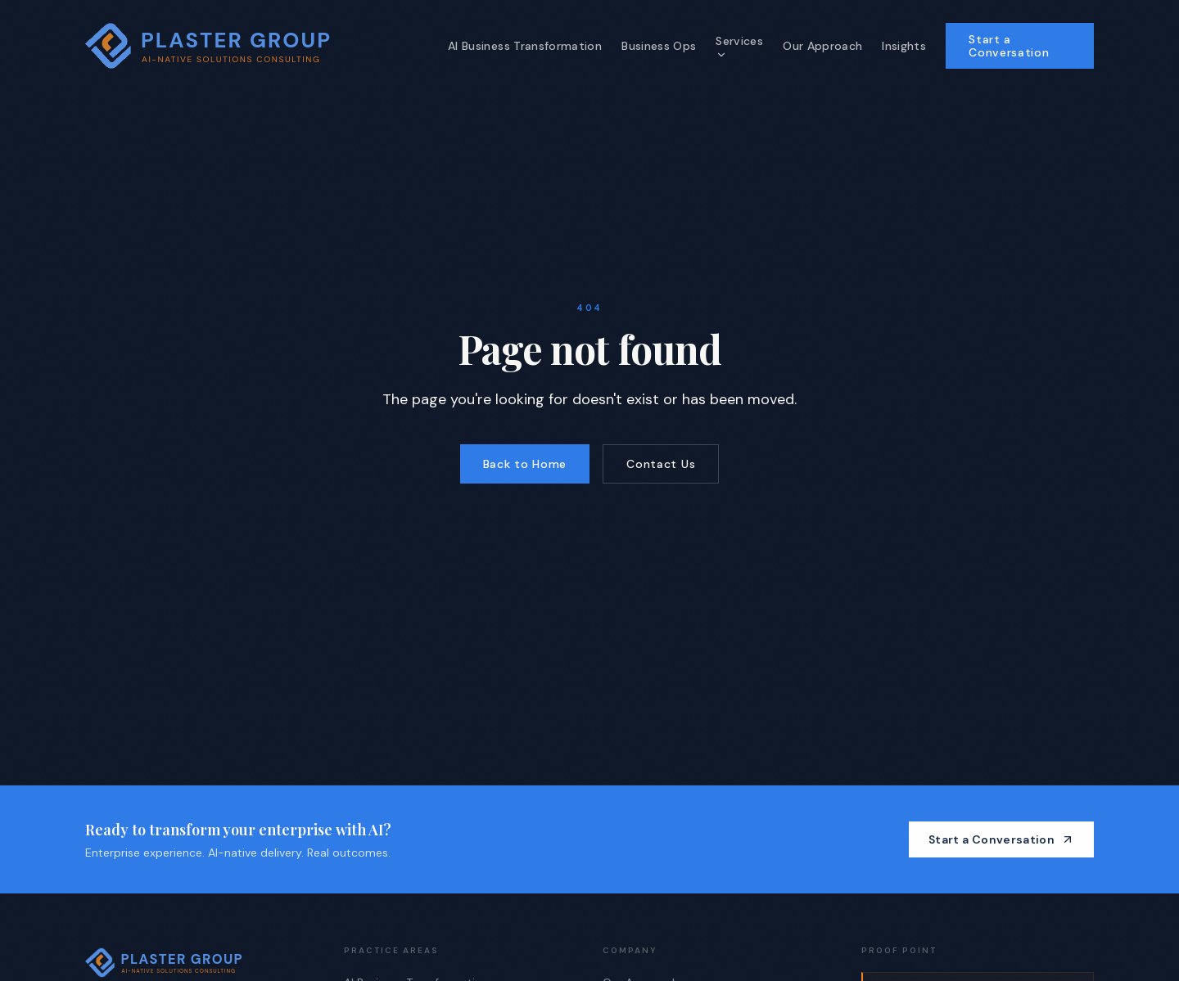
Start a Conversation (1009, 46)
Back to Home (525, 464)
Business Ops (658, 45)
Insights (904, 45)
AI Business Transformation (525, 45)
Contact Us (660, 464)
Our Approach (822, 45)
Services (739, 47)
